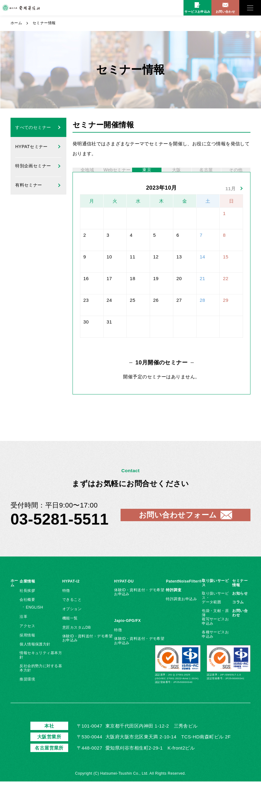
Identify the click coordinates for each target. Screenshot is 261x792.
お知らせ (240, 604)
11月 (230, 198)
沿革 (23, 627)
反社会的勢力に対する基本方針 (41, 678)
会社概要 (27, 610)
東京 (147, 175)
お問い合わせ (240, 623)
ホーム (16, 23)
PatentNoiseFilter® (184, 592)
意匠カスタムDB (76, 638)
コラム (238, 612)
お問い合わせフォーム (178, 525)
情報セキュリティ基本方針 (41, 665)
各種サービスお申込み (215, 644)
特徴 (66, 601)
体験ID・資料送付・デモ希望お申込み (87, 649)
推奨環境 (27, 690)
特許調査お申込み (181, 609)
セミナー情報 (240, 593)
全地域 (87, 175)
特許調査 (173, 600)
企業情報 (27, 592)
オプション (72, 619)
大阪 (176, 175)
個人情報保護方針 (35, 655)
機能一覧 (70, 629)
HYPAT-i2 (71, 592)
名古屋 (206, 175)
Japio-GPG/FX (127, 631)
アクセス (27, 636)
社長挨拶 (27, 601)
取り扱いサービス (215, 593)
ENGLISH (34, 618)
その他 (236, 175)
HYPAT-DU (124, 592)
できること (72, 610)
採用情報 (27, 646)
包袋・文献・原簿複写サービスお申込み (215, 627)
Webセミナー (117, 175)
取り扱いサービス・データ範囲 (215, 608)
